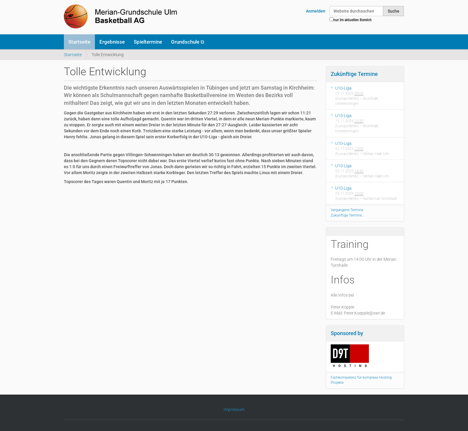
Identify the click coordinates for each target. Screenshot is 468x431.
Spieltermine (148, 42)
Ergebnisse (112, 42)
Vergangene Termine (347, 210)
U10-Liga (343, 88)
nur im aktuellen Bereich (352, 20)
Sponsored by (347, 333)
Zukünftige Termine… (347, 215)
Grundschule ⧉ (187, 42)
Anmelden (315, 11)
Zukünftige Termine (354, 74)
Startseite (79, 42)
